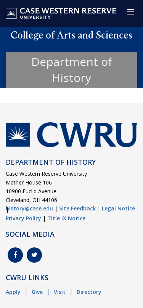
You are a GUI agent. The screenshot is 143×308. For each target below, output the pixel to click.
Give (37, 291)
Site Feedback (77, 208)
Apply (13, 291)
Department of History (71, 69)
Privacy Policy (23, 218)
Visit (60, 291)
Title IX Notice (66, 218)
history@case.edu (29, 208)
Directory (89, 291)
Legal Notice (118, 208)
